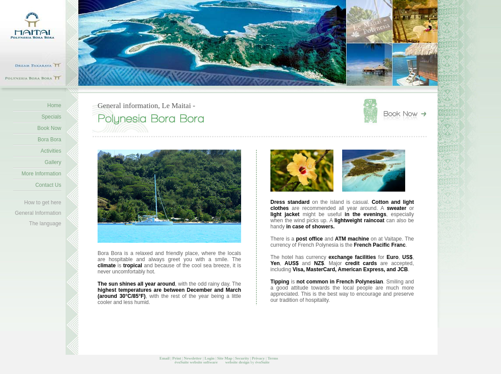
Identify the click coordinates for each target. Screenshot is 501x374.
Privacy (258, 358)
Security (242, 358)
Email (164, 358)
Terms (272, 358)
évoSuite (182, 362)
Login (209, 358)
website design (237, 362)
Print (176, 358)
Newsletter (193, 358)
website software (204, 362)
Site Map (224, 358)
